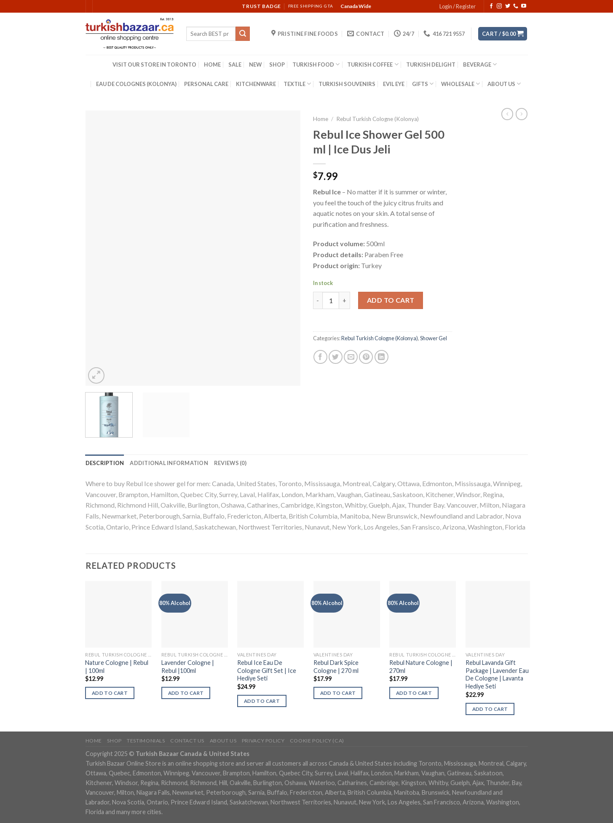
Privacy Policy (263, 740)
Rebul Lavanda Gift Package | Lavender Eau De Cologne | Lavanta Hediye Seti (497, 674)
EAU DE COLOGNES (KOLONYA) (136, 84)
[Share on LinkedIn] (381, 357)
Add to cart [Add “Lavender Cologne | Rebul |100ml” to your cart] (186, 693)
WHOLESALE (460, 84)
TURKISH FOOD (316, 64)
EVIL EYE (393, 84)
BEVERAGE (480, 64)
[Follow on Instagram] (499, 6)
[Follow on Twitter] (507, 6)
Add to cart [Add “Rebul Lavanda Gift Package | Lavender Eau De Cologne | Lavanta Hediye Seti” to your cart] (490, 709)
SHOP (277, 64)
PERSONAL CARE (206, 84)
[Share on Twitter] (336, 357)
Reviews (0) (230, 463)
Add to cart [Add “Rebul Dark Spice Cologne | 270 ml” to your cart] (338, 693)
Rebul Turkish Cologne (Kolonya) (377, 119)
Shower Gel (433, 338)
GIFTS (423, 84)
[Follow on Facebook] (491, 6)
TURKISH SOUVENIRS (347, 84)
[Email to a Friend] (351, 357)
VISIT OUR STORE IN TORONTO (154, 64)
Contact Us (187, 740)
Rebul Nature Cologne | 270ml (420, 666)
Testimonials (146, 740)
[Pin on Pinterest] (366, 357)
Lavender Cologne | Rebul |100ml (187, 666)
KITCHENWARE (256, 84)
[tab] (105, 463)
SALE (234, 64)
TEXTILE (297, 84)
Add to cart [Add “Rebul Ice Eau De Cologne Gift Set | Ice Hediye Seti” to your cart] (262, 701)
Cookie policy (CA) (317, 740)
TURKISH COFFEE (372, 64)
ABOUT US (504, 84)
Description (105, 463)
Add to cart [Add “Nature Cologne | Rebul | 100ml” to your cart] (110, 693)
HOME (212, 64)
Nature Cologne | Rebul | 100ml (116, 666)
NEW (255, 64)
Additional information (169, 463)
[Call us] (515, 6)
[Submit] (243, 34)
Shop (114, 740)
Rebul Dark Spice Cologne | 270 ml (336, 666)
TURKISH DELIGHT (430, 64)
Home (320, 119)
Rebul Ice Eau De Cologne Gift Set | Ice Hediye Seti (266, 670)
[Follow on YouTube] (523, 6)
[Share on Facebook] (320, 357)
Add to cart (391, 300)
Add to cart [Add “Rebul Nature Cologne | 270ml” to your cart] (414, 693)
